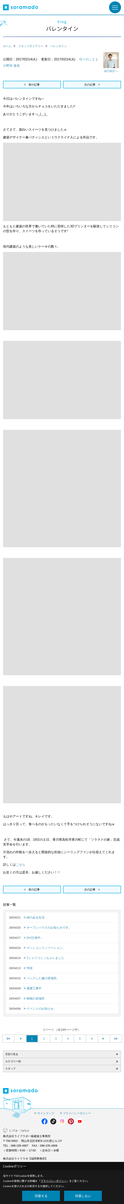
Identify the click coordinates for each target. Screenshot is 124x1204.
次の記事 (89, 84)
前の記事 (34, 84)
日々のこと (87, 59)
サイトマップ (45, 1113)
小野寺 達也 (11, 65)
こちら (20, 864)
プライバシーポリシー (77, 1113)
